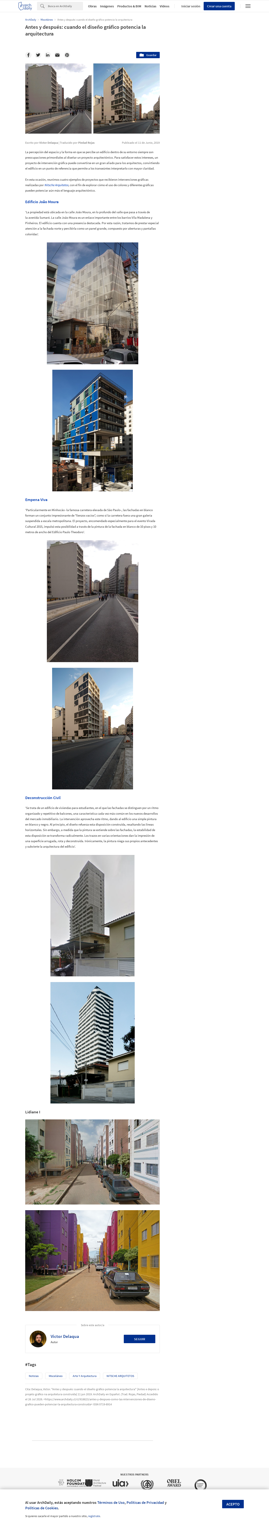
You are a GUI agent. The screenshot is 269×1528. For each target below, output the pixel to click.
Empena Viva (36, 499)
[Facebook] (28, 55)
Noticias (150, 6)
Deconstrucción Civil (43, 797)
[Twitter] (38, 55)
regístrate (94, 1516)
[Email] (57, 55)
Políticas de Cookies (41, 1508)
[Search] (65, 6)
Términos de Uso (111, 1502)
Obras (92, 6)
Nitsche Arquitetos (56, 185)
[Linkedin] (48, 55)
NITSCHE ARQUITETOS (120, 1376)
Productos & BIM (129, 6)
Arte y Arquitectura (84, 1376)
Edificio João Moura (42, 201)
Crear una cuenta (219, 6)
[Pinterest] (67, 55)
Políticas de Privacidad (145, 1502)
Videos (164, 6)
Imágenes (107, 6)
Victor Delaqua (65, 1336)
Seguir (139, 1339)
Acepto (233, 1504)
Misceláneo (56, 1376)
